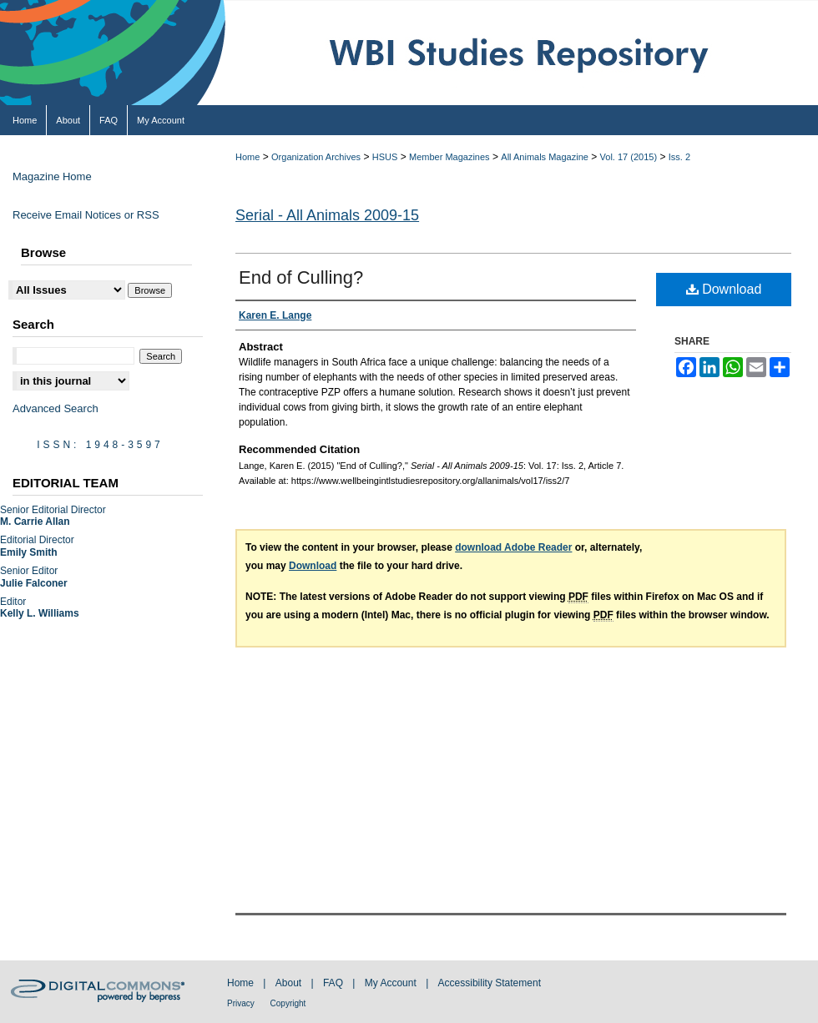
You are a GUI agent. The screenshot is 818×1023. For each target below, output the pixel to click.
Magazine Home (52, 176)
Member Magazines (449, 157)
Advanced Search (55, 408)
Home (247, 157)
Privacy (242, 1003)
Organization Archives (316, 157)
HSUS (385, 157)
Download (724, 289)
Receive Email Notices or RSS (86, 215)
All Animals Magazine (544, 157)
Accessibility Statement (489, 983)
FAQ (334, 983)
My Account (392, 983)
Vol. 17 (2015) (629, 157)
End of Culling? (301, 277)
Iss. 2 (679, 157)
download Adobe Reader (513, 547)
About (290, 983)
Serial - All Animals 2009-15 (327, 215)
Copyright (288, 1003)
